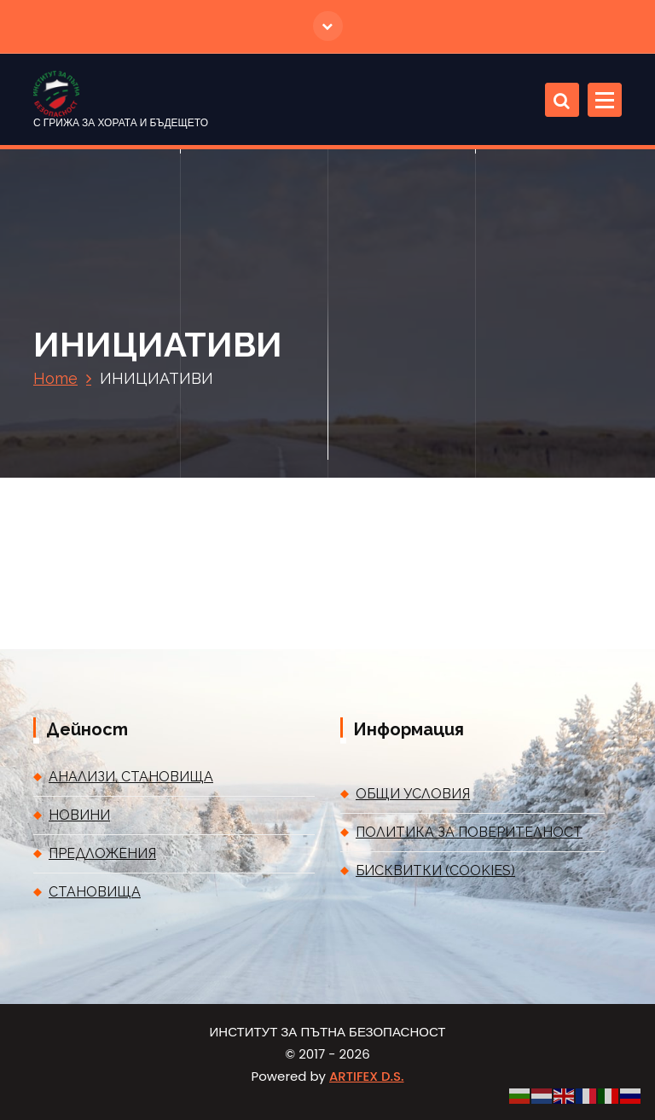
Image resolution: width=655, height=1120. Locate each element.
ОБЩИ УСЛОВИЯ (413, 794)
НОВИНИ (79, 815)
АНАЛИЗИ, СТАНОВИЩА (131, 777)
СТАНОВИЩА (95, 892)
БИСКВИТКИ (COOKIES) (435, 870)
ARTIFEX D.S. (366, 1076)
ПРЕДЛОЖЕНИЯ (102, 853)
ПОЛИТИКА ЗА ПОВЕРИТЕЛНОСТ (469, 832)
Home (55, 378)
